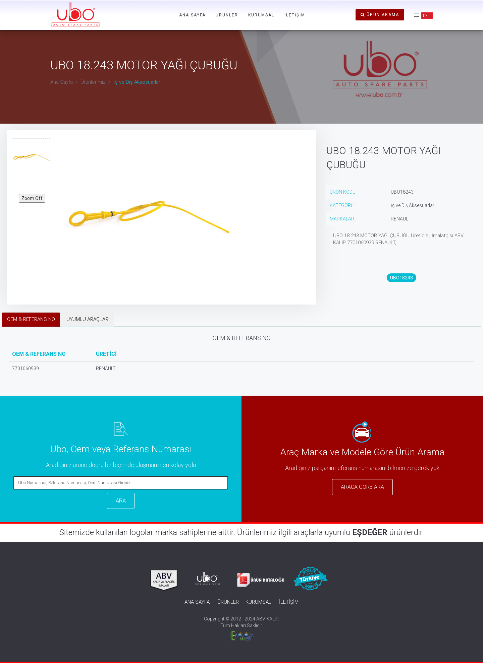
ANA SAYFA (192, 15)
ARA (121, 501)
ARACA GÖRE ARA (362, 487)
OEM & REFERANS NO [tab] (31, 319)
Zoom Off (32, 198)
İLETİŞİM (294, 15)
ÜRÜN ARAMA (380, 14)
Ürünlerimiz (93, 82)
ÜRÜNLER (227, 15)
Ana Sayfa (61, 82)
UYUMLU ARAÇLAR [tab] (87, 319)
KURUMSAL (261, 15)
